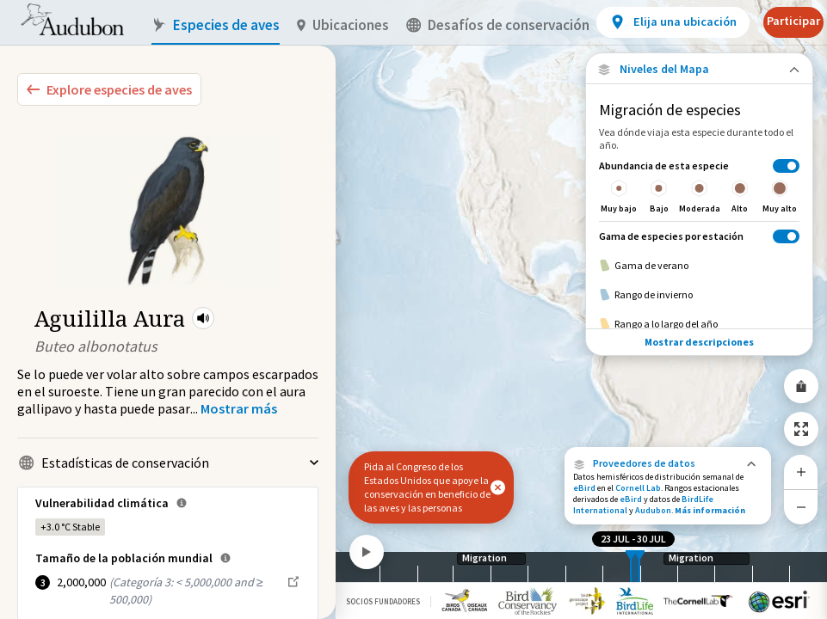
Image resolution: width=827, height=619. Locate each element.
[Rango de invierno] (699, 295)
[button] (203, 318)
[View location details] (672, 22)
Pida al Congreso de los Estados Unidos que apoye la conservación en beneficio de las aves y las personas (427, 487)
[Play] (366, 552)
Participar (793, 20)
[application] (413, 309)
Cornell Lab (638, 487)
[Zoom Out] (801, 506)
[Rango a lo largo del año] (699, 324)
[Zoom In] (801, 472)
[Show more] (239, 408)
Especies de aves (215, 25)
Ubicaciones (343, 25)
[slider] (631, 567)
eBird (584, 487)
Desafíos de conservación (497, 25)
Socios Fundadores (383, 601)
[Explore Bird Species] (109, 89)
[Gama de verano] (699, 265)
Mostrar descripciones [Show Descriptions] (699, 341)
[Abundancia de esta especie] (699, 186)
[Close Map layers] (699, 69)
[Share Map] (801, 386)
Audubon (653, 510)
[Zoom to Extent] (801, 429)
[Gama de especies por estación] (699, 236)
